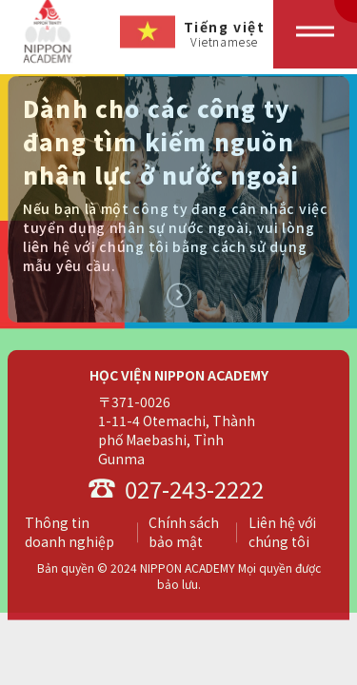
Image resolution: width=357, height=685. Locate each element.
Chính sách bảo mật (184, 534)
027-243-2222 (176, 490)
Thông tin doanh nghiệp (69, 534)
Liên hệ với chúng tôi (282, 534)
